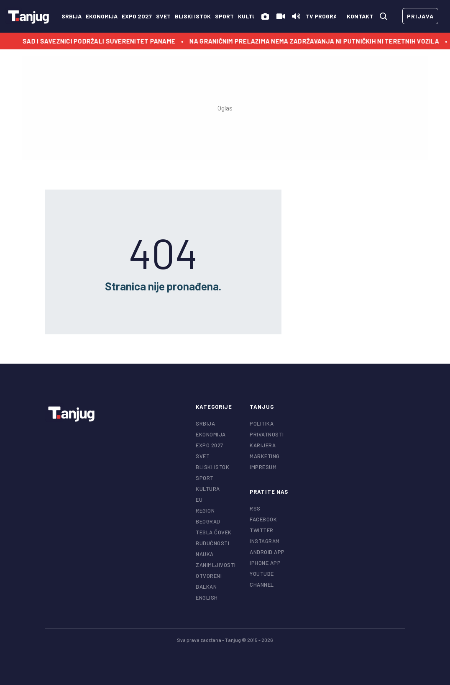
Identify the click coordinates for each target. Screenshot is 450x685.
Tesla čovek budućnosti (214, 537)
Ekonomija (102, 16)
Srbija (71, 16)
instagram (265, 541)
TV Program (323, 16)
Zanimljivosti (216, 565)
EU (199, 499)
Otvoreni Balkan (209, 581)
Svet (163, 16)
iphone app (265, 562)
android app (267, 552)
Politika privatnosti (267, 429)
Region (205, 510)
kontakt (360, 16)
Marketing (265, 456)
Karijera (263, 445)
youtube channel (262, 579)
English (207, 597)
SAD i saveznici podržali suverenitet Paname (102, 41)
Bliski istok (193, 16)
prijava (420, 16)
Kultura (250, 16)
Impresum (263, 467)
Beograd (208, 521)
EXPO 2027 (137, 16)
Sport (224, 16)
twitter (262, 530)
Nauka (205, 554)
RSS (255, 508)
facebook (263, 519)
